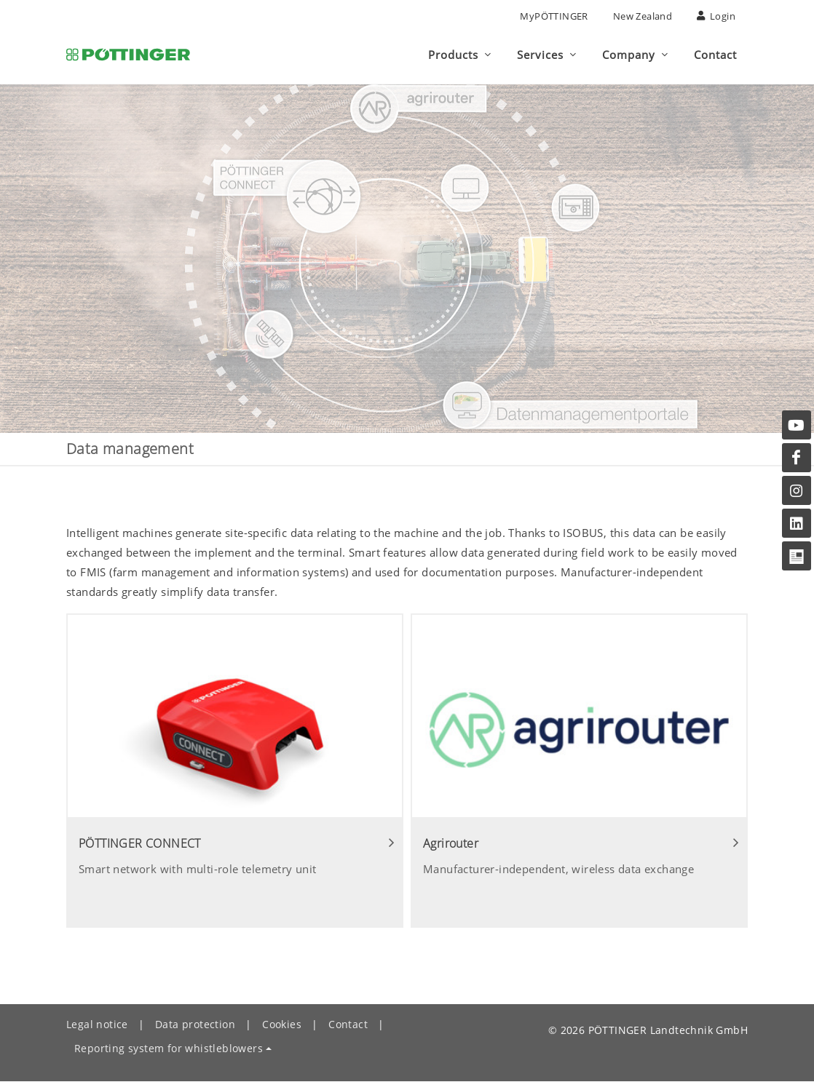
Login (716, 16)
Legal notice (97, 1024)
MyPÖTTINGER (554, 16)
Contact (348, 1024)
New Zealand (642, 16)
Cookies (281, 1024)
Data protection (195, 1024)
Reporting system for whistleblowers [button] (168, 1048)
